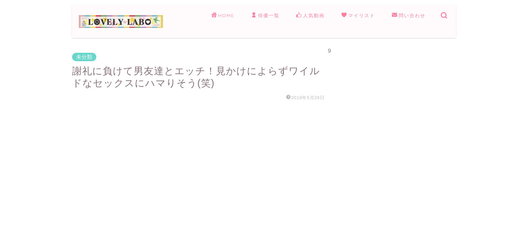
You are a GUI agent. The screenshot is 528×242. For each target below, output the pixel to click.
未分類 (84, 57)
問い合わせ (409, 15)
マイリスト (358, 15)
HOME (222, 15)
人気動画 (310, 15)
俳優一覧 (265, 15)
